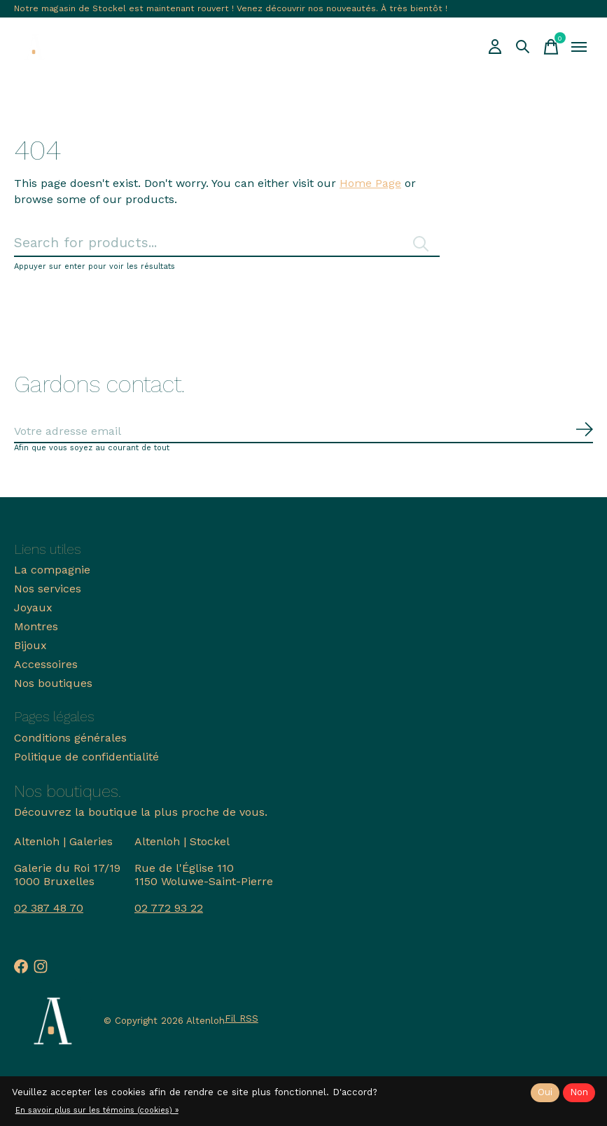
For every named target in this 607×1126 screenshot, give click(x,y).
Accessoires (46, 664)
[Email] (303, 431)
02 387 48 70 (48, 908)
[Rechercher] (227, 243)
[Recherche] (523, 47)
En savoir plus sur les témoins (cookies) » (97, 1110)
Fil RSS (241, 1018)
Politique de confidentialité (86, 756)
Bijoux (30, 645)
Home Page (370, 183)
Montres (36, 626)
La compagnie (52, 569)
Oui (545, 1092)
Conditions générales (70, 737)
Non (579, 1092)
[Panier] (551, 47)
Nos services (47, 588)
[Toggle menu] (579, 47)
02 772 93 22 (168, 908)
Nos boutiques (53, 683)
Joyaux (33, 607)
